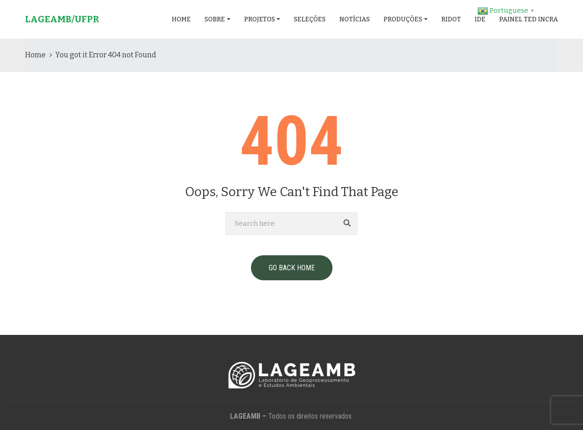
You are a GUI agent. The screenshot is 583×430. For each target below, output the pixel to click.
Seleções (310, 19)
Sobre (215, 19)
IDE (480, 19)
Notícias (354, 19)
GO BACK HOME (292, 267)
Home (181, 19)
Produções (403, 19)
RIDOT (451, 19)
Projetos (259, 19)
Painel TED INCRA (528, 19)
